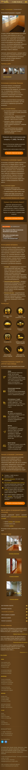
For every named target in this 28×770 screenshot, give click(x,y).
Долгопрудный (4, 748)
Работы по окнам (5, 716)
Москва (11, 747)
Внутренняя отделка (7, 605)
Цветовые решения (5, 704)
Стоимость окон (5, 667)
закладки (10, 496)
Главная (2, 9)
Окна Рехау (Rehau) (6, 664)
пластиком (17, 521)
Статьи (2, 721)
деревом (10, 521)
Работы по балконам (6, 718)
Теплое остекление (5, 679)
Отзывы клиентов (5, 724)
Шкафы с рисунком (5, 705)
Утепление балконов (7, 611)
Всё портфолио (6, 76)
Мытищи (11, 748)
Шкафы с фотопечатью (6, 707)
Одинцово (22, 748)
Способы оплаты (5, 759)
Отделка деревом (14, 576)
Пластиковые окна (5, 662)
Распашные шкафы (6, 701)
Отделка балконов (8, 9)
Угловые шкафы (5, 699)
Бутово (15, 747)
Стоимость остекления (6, 684)
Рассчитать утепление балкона (14, 218)
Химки (25, 747)
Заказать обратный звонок (14, 153)
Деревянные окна (5, 665)
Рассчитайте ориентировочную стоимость (14, 482)
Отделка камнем (14, 599)
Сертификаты (4, 722)
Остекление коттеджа (6, 671)
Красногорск (16, 748)
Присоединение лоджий (7, 690)
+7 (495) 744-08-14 (17, 2)
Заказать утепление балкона (15, 503)
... (23, 631)
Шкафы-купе (4, 696)
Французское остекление (7, 682)
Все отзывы (4, 655)
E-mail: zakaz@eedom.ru (7, 733)
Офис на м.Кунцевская (6, 735)
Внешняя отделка (6, 608)
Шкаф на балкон (6, 617)
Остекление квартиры (6, 670)
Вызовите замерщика (9, 479)
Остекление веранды (6, 673)
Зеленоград (20, 747)
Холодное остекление (6, 681)
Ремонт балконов (6, 621)
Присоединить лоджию (8, 614)
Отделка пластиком (14, 553)
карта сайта (15, 761)
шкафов (11, 525)
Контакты (3, 715)
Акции (2, 713)
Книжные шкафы (5, 698)
